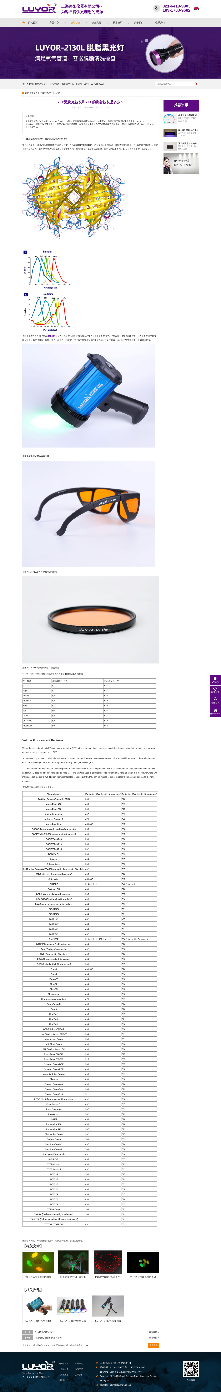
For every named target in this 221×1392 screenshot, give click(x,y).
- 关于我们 (78, 1374)
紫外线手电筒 (68, 84)
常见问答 (57, 93)
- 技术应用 (64, 1374)
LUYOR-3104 (82, 84)
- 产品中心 (78, 1363)
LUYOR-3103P (97, 84)
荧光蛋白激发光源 (60, 1345)
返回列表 (153, 1345)
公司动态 (46, 93)
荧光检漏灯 (55, 84)
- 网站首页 (64, 1363)
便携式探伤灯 (41, 84)
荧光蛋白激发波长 (41, 1345)
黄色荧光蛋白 (76, 1345)
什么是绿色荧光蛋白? (45, 1332)
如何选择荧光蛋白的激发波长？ (49, 1337)
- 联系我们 (64, 1380)
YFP (87, 1345)
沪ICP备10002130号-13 (33, 1373)
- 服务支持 (78, 1369)
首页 (38, 93)
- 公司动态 (64, 1369)
